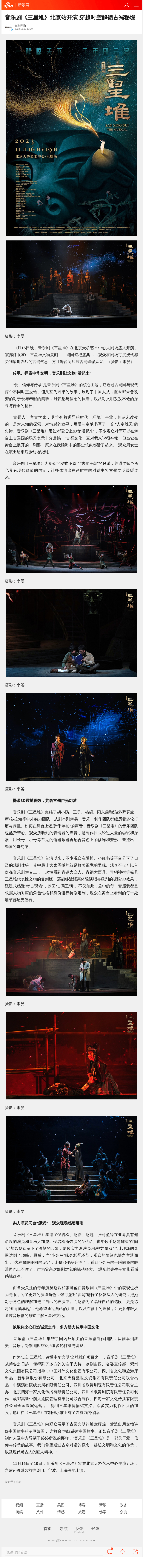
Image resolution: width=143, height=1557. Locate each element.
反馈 (79, 1528)
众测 (123, 1512)
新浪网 (24, 5)
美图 (61, 1505)
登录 (95, 1528)
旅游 (82, 1512)
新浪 (103, 1505)
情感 (61, 1512)
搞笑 (19, 1512)
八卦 (40, 1512)
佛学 (103, 1512)
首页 (48, 1528)
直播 (40, 1505)
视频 (19, 1505)
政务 (123, 1505)
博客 (82, 1505)
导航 (63, 1528)
